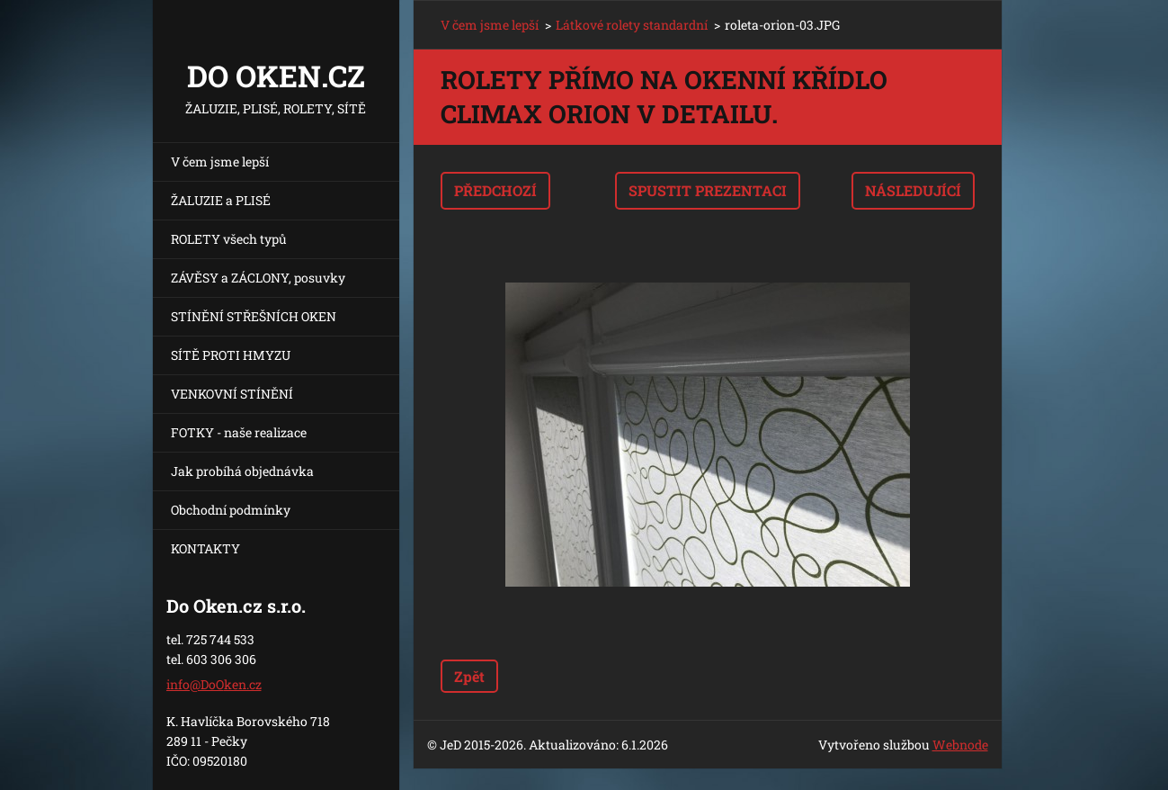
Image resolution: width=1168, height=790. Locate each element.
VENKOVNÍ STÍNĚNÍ (232, 393)
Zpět (469, 676)
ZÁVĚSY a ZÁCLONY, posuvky (258, 277)
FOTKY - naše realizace (239, 432)
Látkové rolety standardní (632, 24)
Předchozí (495, 190)
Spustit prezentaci (708, 190)
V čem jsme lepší (220, 161)
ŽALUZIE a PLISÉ (221, 200)
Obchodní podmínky (230, 509)
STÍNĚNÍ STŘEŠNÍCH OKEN (253, 316)
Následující (913, 190)
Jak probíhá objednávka (242, 471)
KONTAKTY (205, 548)
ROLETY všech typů (229, 238)
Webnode (960, 744)
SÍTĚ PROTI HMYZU (230, 355)
